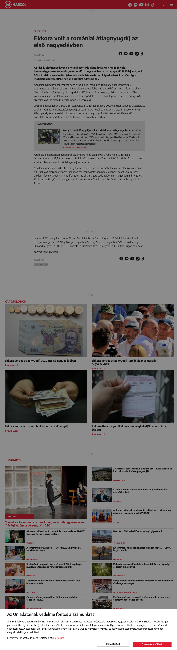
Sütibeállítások (113, 644)
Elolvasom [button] (58, 637)
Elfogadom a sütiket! (152, 644)
